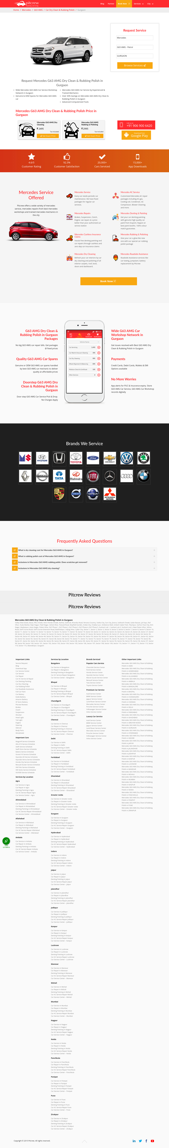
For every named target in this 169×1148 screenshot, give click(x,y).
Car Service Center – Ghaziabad (62, 790)
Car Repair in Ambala (23, 844)
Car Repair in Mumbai (59, 1008)
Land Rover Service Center (96, 701)
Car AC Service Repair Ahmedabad (28, 811)
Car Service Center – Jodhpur (61, 922)
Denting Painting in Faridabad (62, 766)
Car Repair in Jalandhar (59, 895)
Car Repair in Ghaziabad (60, 783)
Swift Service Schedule (24, 747)
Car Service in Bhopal (59, 686)
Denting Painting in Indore (61, 860)
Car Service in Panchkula (60, 1062)
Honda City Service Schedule (26, 762)
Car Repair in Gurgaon (59, 820)
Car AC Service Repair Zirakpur (62, 1126)
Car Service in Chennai (59, 724)
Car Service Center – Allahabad (27, 833)
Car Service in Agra (23, 785)
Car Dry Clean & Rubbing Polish (60, 10)
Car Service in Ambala (24, 841)
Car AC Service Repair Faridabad (63, 769)
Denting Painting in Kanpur (61, 935)
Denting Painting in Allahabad (27, 828)
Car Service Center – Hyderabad (63, 847)
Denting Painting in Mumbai (61, 1011)
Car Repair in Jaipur (58, 877)
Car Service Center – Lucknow (62, 959)
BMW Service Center (94, 696)
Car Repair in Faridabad (60, 764)
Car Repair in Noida (58, 1046)
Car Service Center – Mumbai (62, 1016)
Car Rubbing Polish (23, 686)
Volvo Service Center (94, 712)
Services (139, 3)
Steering (19, 725)
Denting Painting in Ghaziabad (62, 785)
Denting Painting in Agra (25, 790)
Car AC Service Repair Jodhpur (62, 919)
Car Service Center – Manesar (62, 978)
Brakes (18, 707)
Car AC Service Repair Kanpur (62, 938)
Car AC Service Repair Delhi (61, 750)
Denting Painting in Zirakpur (61, 1123)
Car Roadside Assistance (25, 689)
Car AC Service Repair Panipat (62, 1088)
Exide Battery (21, 697)
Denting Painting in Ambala (26, 846)
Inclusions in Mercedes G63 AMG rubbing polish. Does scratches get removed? (52, 562)
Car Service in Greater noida (61, 799)
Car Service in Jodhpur (59, 912)
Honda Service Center (94, 672)
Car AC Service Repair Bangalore (63, 675)
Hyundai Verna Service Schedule (28, 759)
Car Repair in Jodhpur (59, 914)
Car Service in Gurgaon (59, 818)
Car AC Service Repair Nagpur (62, 1032)
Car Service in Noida (58, 1043)
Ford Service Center (93, 670)
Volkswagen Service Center (96, 709)
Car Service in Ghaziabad (60, 780)
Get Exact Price (47, 136)
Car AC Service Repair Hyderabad (63, 844)
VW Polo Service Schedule (25, 767)
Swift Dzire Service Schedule (26, 749)
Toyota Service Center (94, 685)
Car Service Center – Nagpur (61, 1035)
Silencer (19, 728)
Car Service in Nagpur (59, 1024)
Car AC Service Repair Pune (61, 1107)
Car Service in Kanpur (59, 930)
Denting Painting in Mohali (61, 992)
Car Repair (19, 676)
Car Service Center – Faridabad (62, 772)
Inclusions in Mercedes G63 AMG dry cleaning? (39, 568)
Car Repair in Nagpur (59, 1027)
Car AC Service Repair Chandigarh (63, 713)
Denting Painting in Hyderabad (62, 842)
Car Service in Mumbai (59, 1005)
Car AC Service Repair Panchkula (63, 1070)
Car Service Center (22, 671)
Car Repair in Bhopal (58, 689)
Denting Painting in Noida (60, 1048)
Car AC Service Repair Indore (61, 863)
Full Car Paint (21, 692)
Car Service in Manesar (59, 968)
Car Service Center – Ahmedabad (28, 814)
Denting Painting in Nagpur (61, 1029)
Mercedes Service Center (95, 704)
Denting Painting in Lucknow (61, 954)
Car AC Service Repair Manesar (62, 976)
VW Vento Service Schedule (26, 770)
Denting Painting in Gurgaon (61, 823)
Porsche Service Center (95, 707)
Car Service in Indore (59, 855)
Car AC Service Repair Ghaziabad (63, 788)
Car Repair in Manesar (59, 970)
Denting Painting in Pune (60, 1105)
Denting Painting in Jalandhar (62, 898)
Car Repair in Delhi (58, 745)
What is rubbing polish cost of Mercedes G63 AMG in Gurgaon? (46, 556)
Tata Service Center (93, 683)
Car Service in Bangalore (60, 667)
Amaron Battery (22, 699)
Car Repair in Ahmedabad (25, 806)
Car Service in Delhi (58, 742)
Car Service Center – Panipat (61, 1091)
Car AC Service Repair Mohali (62, 994)
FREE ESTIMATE (6, 846)
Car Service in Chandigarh (60, 705)
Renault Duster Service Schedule (28, 765)
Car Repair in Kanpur (59, 933)
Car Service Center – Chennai (62, 734)
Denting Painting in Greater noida (63, 804)
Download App (21, 668)
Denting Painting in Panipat (61, 1086)
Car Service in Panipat (59, 1081)
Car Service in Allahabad (25, 822)
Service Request (22, 663)
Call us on (136, 125)
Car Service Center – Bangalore (62, 678)
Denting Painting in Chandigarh (62, 710)
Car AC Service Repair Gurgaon (62, 825)
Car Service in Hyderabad (60, 836)
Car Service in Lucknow (59, 949)
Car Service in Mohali (59, 987)
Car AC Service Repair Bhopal (62, 694)
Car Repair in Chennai (59, 726)
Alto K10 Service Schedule (25, 744)
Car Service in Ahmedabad (25, 804)
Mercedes (26, 10)
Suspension (20, 712)
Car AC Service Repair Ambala (27, 849)
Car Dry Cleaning (22, 684)
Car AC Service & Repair (24, 679)
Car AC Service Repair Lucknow (62, 957)
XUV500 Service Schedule (25, 772)
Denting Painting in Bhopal (61, 691)
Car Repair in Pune (58, 1102)
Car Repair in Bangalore (60, 670)
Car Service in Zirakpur (59, 1118)
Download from (136, 135)
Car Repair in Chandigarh (60, 707)
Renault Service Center (94, 680)
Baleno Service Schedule (25, 752)
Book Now (124, 3)
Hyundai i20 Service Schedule (27, 757)
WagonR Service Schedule (25, 741)
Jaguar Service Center (94, 699)
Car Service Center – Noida (61, 1053)
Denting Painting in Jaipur (60, 879)
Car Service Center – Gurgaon (62, 828)
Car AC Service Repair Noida (61, 1051)
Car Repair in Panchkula (60, 1064)
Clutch (18, 710)
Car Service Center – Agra (25, 795)
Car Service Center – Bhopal (61, 696)
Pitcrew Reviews (84, 594)
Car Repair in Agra (22, 787)
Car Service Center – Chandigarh (63, 715)
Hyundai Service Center (95, 675)
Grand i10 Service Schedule (26, 754)
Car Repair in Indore (58, 858)
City (150, 3)
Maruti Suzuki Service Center (97, 678)
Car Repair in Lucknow (59, 952)
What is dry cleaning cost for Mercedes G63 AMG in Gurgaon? (45, 550)
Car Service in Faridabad (60, 761)
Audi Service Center (93, 694)
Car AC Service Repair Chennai (62, 731)
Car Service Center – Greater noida (64, 809)
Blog (102, 3)
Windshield (20, 733)
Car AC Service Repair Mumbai (62, 1013)
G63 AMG (38, 10)
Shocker (19, 715)
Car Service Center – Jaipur (61, 884)
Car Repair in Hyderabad (60, 839)
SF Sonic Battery (22, 702)
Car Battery (20, 694)
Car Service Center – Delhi (60, 753)
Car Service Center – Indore (61, 866)
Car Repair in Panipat (59, 1083)
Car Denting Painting (23, 681)
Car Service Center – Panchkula (62, 1072)
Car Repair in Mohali (58, 989)
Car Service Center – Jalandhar (62, 903)
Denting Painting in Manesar (61, 973)
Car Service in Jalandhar (60, 893)
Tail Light (19, 720)
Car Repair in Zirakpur (59, 1121)
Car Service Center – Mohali (61, 997)
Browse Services (135, 65)
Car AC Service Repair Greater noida (64, 807)
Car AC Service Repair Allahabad (28, 830)
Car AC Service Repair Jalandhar (63, 901)
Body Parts (20, 730)
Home (16, 10)
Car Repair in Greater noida (61, 801)
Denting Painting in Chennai (61, 729)
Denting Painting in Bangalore (62, 672)
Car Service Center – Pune (60, 1110)
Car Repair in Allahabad (24, 825)
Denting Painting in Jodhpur (61, 917)
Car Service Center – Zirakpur (62, 1129)
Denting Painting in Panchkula (62, 1067)
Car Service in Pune (58, 1099)
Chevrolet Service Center (95, 667)
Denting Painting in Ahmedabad (27, 809)
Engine (18, 723)
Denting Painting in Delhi (60, 748)
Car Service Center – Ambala (26, 851)
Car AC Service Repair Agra (26, 792)
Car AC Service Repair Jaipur (61, 882)
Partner (111, 3)
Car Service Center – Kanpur (61, 941)
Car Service (20, 673)
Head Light (20, 717)
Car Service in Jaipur (58, 874)
